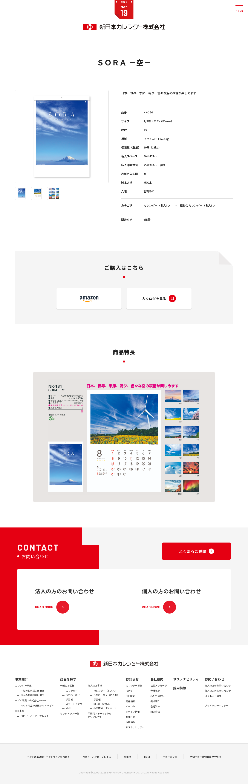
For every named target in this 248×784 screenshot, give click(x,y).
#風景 (147, 220)
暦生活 (127, 764)
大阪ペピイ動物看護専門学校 (205, 764)
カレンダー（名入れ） (157, 205)
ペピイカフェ (170, 764)
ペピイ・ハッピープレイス (97, 764)
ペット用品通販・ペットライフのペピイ (48, 764)
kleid (147, 764)
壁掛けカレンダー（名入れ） (198, 205)
